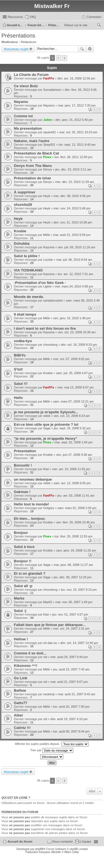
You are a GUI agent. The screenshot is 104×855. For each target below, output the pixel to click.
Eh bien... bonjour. (29, 518)
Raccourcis (15, 16)
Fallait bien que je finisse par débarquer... (50, 625)
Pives (47, 157)
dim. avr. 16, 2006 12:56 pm (76, 78)
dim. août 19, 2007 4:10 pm (69, 719)
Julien (47, 119)
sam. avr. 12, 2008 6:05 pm (72, 483)
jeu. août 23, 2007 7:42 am (71, 669)
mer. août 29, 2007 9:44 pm (69, 657)
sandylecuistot (53, 300)
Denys (47, 169)
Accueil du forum (19, 841)
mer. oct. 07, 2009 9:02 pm (71, 359)
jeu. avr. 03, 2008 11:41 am (75, 495)
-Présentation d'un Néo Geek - (40, 283)
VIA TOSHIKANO (28, 270)
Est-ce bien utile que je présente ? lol (46, 424)
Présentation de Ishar (32, 178)
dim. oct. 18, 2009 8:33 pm (79, 344)
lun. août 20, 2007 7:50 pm (71, 706)
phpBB (39, 849)
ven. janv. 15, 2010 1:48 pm (72, 318)
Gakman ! (22, 492)
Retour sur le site (75, 25)
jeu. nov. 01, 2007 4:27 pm (70, 614)
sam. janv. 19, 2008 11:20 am (76, 550)
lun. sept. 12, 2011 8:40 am (77, 144)
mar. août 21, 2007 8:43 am (76, 694)
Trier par (51, 750)
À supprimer (24, 192)
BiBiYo (20, 355)
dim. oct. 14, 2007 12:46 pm (79, 642)
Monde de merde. (29, 297)
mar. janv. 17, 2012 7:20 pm (77, 105)
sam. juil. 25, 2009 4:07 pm (74, 373)
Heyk (46, 196)
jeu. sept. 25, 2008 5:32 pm (72, 428)
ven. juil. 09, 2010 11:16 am (76, 247)
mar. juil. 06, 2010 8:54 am (74, 259)
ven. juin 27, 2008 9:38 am (74, 454)
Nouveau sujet (16, 48)
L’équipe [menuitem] (85, 841)
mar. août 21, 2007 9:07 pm (69, 681)
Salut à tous (24, 547)
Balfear (20, 690)
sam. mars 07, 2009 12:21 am (73, 401)
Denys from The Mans (33, 166)
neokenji (49, 694)
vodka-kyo (23, 341)
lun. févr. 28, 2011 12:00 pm (73, 157)
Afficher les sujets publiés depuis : (52, 744)
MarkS (47, 602)
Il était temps (25, 314)
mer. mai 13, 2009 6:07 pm (75, 387)
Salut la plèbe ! (27, 256)
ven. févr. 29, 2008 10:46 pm (75, 522)
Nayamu (21, 102)
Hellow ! (21, 639)
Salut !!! (20, 384)
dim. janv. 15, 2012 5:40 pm (74, 119)
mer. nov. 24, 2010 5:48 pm (72, 208)
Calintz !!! (22, 728)
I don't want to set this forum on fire (45, 328)
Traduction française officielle (43, 852)
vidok (46, 415)
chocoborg (50, 344)
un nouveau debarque (33, 479)
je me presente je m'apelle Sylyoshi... (46, 412)
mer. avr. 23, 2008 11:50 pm (71, 469)
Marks (19, 598)
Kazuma (48, 247)
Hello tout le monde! (31, 504)
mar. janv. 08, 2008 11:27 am (73, 564)
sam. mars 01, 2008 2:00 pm (77, 508)
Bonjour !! (22, 561)
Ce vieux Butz (26, 86)
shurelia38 (23, 205)
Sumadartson (52, 89)
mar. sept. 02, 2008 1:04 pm (74, 442)
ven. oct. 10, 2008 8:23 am (72, 415)
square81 (49, 132)
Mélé (46, 234)
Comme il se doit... (30, 653)
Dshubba (21, 243)
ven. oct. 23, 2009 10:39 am (76, 332)
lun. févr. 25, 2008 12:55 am (73, 536)
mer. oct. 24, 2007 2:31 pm (71, 628)
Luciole (48, 259)
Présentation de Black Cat (36, 153)
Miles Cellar (71, 852)
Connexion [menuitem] (94, 16)
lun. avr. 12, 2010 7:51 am (75, 274)
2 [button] (58, 57)
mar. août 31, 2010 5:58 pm (72, 234)
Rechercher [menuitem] (99, 25)
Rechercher (82, 49)
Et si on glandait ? (29, 573)
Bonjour (21, 533)
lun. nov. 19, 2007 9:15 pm (79, 589)
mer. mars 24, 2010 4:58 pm (74, 286)
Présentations (18, 36)
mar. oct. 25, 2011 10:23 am (78, 132)
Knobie (20, 231)
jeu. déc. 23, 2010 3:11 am (73, 169)
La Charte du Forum (31, 75)
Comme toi (23, 116)
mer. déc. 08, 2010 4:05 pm (72, 196)
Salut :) (20, 611)
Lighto (47, 286)
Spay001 (49, 144)
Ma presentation (28, 128)
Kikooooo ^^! (25, 666)
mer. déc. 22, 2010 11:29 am (74, 181)
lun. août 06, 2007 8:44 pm (71, 731)
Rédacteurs (28, 42)
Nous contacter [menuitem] (62, 841)
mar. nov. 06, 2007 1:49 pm (73, 602)
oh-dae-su (50, 642)
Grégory (48, 508)
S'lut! (18, 369)
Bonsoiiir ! (23, 465)
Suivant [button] (64, 58)
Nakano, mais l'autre (31, 141)
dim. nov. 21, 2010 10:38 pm (73, 222)
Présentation (25, 451)
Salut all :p (23, 586)
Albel (18, 715)
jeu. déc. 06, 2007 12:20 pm (73, 577)
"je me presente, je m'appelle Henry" (45, 438)
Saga (46, 428)
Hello (18, 398)
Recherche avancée (90, 49)
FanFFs (48, 78)
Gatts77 (20, 703)
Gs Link (20, 678)
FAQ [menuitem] (33, 16)
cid (45, 657)
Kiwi (46, 469)
